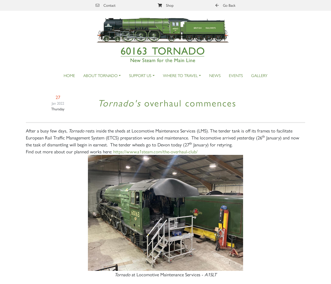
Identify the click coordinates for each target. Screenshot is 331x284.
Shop (166, 5)
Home (69, 75)
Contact (106, 5)
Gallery (259, 75)
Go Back (225, 5)
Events (236, 75)
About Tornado (100, 75)
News (215, 75)
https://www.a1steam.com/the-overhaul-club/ (155, 151)
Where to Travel (180, 75)
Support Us (140, 75)
